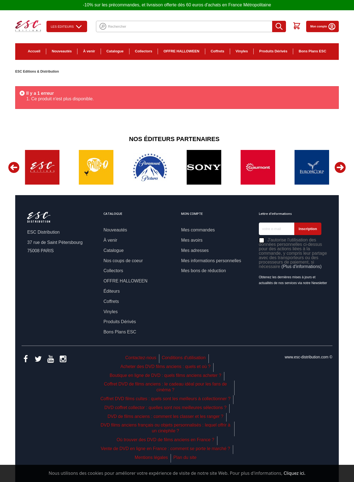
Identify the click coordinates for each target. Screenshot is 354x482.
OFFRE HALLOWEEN (181, 51)
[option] (42, 167)
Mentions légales (151, 457)
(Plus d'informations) (302, 266)
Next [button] (340, 167)
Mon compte (323, 26)
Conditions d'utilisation (184, 357)
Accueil (34, 51)
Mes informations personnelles (211, 260)
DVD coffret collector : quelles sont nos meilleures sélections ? (165, 407)
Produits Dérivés (273, 51)
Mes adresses (195, 250)
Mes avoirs (191, 240)
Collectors (143, 51)
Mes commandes (198, 230)
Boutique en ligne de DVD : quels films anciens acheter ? (165, 375)
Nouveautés (62, 51)
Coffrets (217, 51)
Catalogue (115, 51)
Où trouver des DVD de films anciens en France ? (165, 439)
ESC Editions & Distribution (37, 71)
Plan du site (185, 457)
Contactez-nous (140, 357)
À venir (89, 51)
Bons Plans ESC (312, 51)
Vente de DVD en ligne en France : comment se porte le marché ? (165, 448)
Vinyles (242, 51)
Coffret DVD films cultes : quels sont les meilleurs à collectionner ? (165, 398)
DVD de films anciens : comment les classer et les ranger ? (165, 416)
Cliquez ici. (294, 473)
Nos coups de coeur (123, 260)
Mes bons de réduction (203, 270)
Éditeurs (111, 291)
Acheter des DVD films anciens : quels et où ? (166, 366)
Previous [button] (13, 167)
